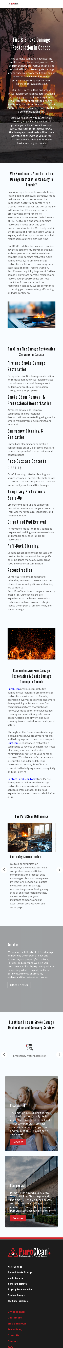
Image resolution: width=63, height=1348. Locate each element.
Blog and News (17, 1323)
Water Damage (15, 1266)
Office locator (17, 1311)
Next (58, 869)
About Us (13, 1335)
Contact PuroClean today (22, 779)
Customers (15, 1317)
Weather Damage (16, 1295)
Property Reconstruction (20, 1289)
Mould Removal (16, 1278)
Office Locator (19, 985)
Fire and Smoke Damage (20, 1272)
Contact (13, 1341)
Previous (2, 869)
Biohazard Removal (17, 1283)
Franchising (15, 1329)
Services (17, 1142)
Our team (13, 743)
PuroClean (14, 689)
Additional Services (18, 1301)
